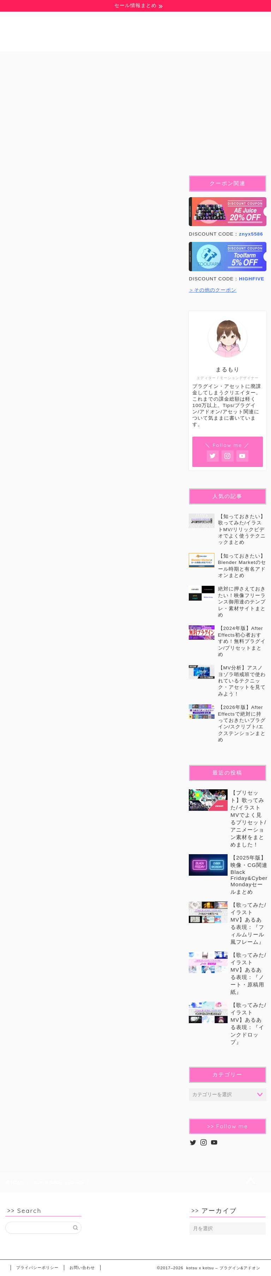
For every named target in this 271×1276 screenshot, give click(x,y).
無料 (27, 59)
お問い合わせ (82, 1267)
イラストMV (37, 75)
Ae (109, 59)
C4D (231, 59)
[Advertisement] (91, 611)
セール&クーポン (102, 75)
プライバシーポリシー (37, 1267)
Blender (186, 59)
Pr (144, 59)
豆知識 (69, 59)
